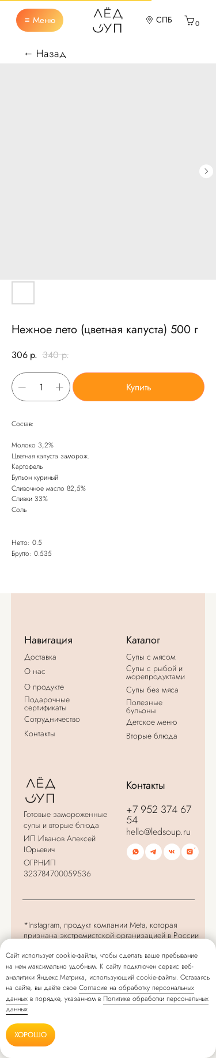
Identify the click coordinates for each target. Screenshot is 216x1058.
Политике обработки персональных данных (107, 1004)
